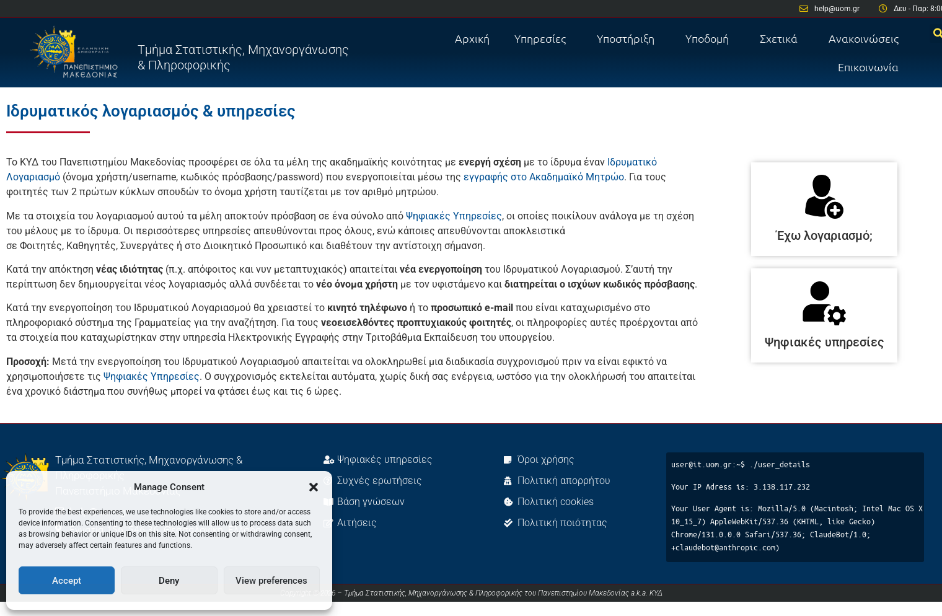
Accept (66, 580)
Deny (169, 580)
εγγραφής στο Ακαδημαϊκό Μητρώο (544, 177)
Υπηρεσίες (543, 38)
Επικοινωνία (868, 66)
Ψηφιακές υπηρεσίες (824, 342)
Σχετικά (782, 38)
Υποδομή (710, 38)
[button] (313, 487)
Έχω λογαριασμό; (825, 235)
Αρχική (472, 38)
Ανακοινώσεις (864, 38)
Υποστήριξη (629, 38)
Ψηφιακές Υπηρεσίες (454, 216)
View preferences (271, 580)
